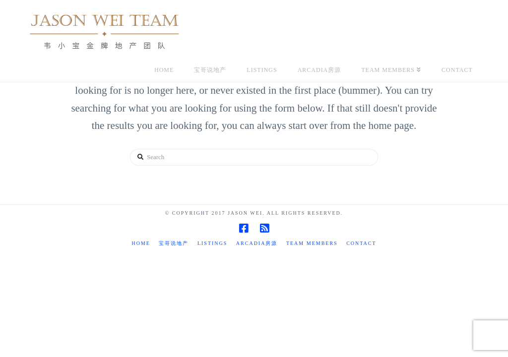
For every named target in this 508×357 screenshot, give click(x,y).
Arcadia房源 (257, 243)
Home (140, 243)
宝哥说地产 (174, 243)
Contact (361, 243)
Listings (212, 243)
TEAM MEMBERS (312, 243)
